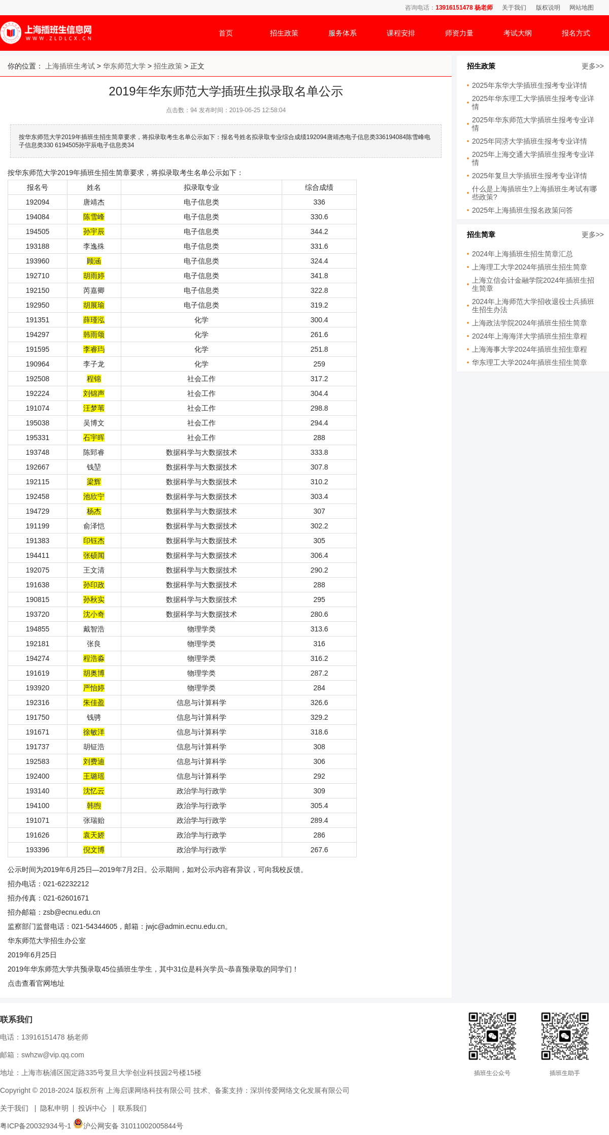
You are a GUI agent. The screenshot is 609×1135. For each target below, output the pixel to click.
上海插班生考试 (70, 66)
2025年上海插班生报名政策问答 (522, 210)
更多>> (593, 66)
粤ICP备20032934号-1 (35, 1126)
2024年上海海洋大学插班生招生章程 (529, 336)
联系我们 (132, 1108)
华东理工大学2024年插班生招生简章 (529, 362)
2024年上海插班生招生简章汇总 (522, 254)
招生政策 (284, 33)
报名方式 (576, 33)
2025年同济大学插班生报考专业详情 (529, 141)
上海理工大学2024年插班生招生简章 (529, 267)
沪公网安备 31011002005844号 (128, 1126)
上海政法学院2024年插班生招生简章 (529, 323)
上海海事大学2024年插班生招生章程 (529, 349)
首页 (226, 33)
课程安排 (401, 33)
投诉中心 (92, 1108)
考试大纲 (517, 33)
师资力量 (459, 33)
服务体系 (342, 33)
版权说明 (548, 7)
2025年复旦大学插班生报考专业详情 (529, 176)
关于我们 (514, 7)
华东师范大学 (124, 66)
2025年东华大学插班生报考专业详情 (529, 85)
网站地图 (581, 7)
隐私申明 (54, 1108)
